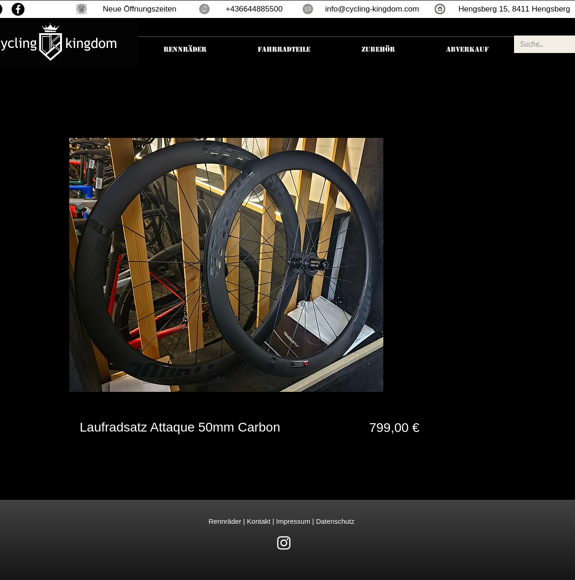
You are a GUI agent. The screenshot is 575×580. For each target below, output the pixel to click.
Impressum (292, 521)
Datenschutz (335, 521)
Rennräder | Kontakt (240, 521)
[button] (81, 9)
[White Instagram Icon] (284, 543)
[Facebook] (18, 9)
